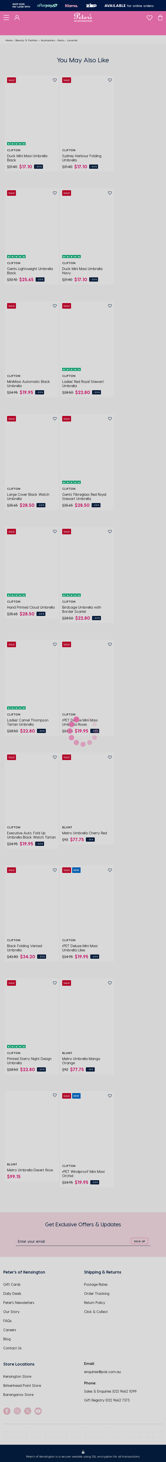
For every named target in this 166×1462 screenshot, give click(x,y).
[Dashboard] (17, 17)
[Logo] (83, 17)
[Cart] (160, 17)
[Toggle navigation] (6, 17)
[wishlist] (149, 17)
